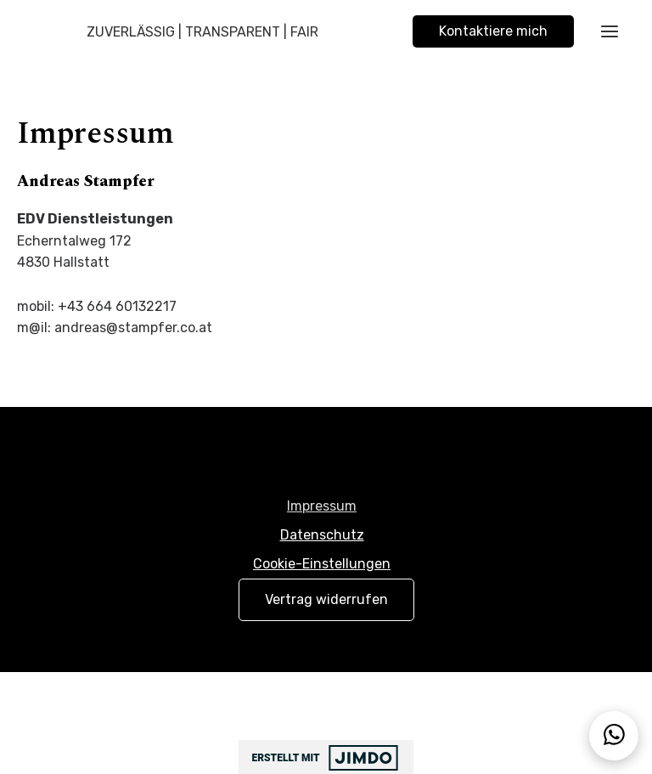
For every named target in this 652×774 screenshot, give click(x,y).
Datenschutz (322, 535)
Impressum (322, 506)
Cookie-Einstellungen (322, 564)
